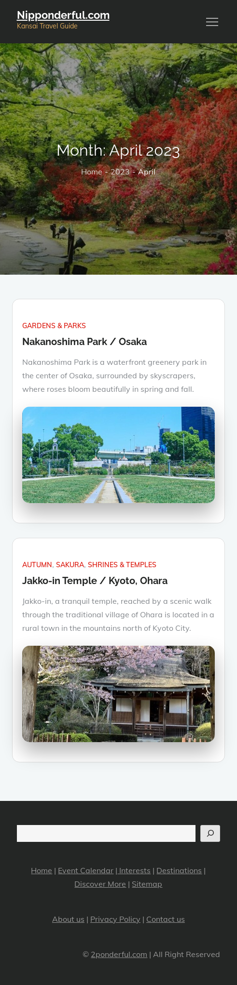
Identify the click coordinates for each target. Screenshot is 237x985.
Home (41, 870)
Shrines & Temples (122, 564)
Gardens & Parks (54, 325)
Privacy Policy (115, 919)
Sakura (70, 564)
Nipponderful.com (63, 15)
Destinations (179, 870)
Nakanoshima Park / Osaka (84, 341)
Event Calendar (85, 870)
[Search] (210, 833)
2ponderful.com (119, 954)
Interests (134, 870)
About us (68, 919)
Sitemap (147, 884)
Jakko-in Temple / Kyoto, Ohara (94, 580)
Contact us (165, 919)
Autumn (37, 564)
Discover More (100, 884)
